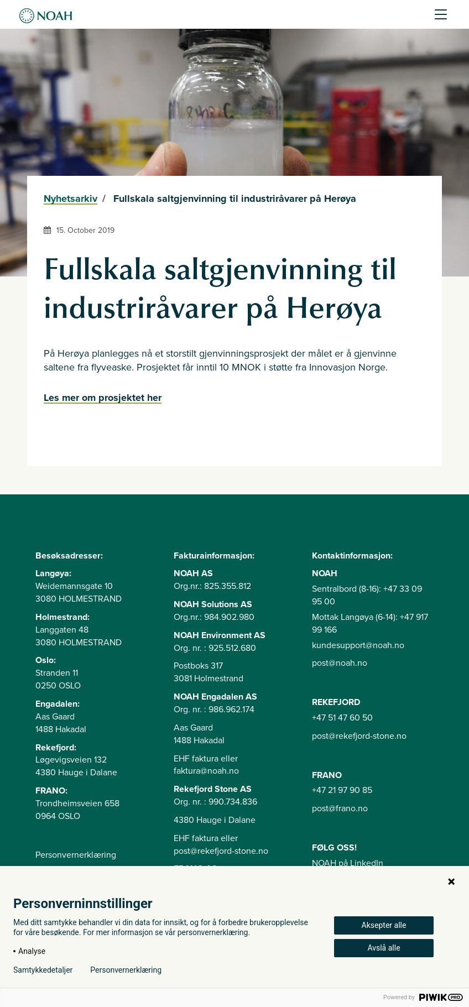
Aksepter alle (384, 925)
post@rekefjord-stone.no (359, 736)
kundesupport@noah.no (358, 645)
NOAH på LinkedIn (347, 863)
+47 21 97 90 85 (342, 790)
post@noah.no (339, 663)
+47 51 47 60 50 (342, 717)
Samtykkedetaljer (42, 970)
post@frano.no (340, 808)
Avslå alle (383, 947)
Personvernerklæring (75, 854)
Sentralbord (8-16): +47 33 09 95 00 (367, 595)
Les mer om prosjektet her (102, 398)
